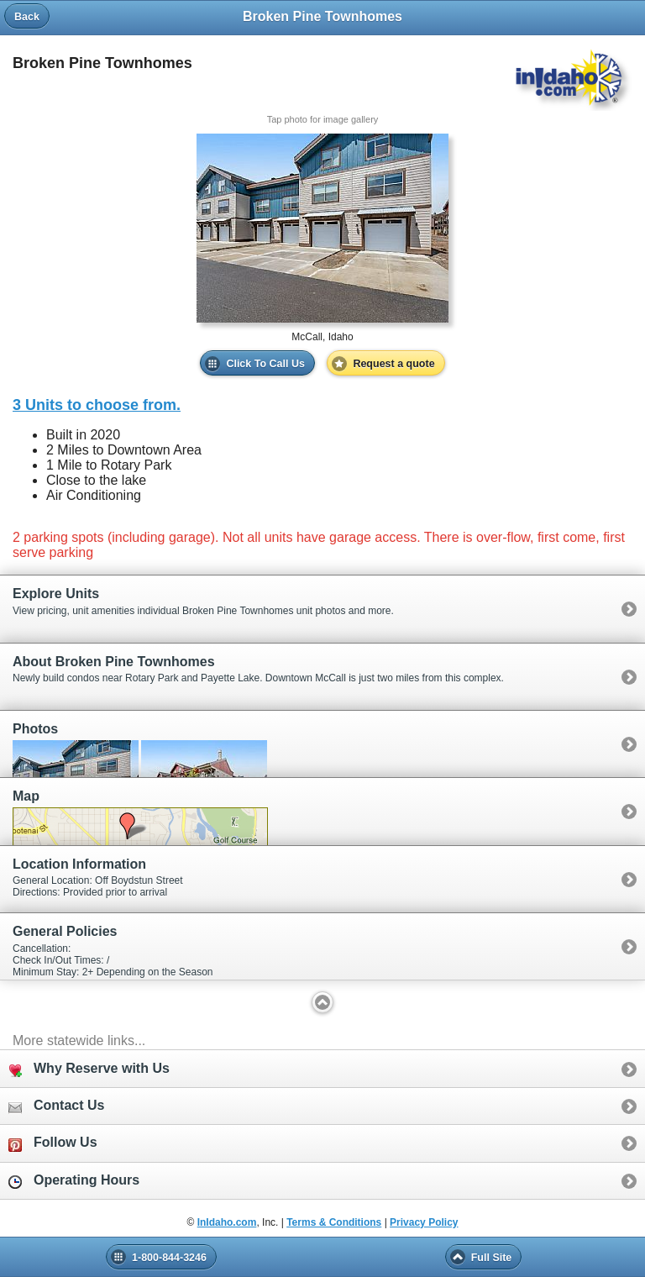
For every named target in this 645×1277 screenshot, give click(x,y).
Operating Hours (73, 1181)
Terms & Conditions (333, 1222)
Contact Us (56, 1106)
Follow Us (52, 1143)
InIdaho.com (227, 1222)
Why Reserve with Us (89, 1069)
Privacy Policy (424, 1222)
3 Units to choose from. (97, 405)
